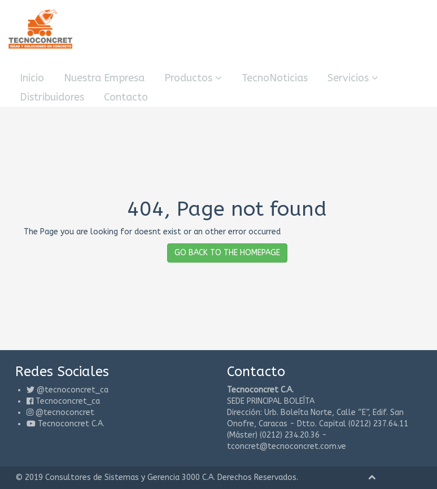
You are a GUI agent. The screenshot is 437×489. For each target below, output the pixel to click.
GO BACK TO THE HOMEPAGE (227, 252)
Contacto (126, 97)
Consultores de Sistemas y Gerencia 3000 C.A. (130, 477)
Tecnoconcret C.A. (71, 424)
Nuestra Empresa (104, 78)
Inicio (32, 78)
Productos (193, 78)
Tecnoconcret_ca (68, 401)
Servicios (352, 78)
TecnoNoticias (275, 78)
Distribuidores (52, 97)
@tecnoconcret (65, 412)
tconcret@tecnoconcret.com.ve (286, 446)
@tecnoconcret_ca (72, 390)
